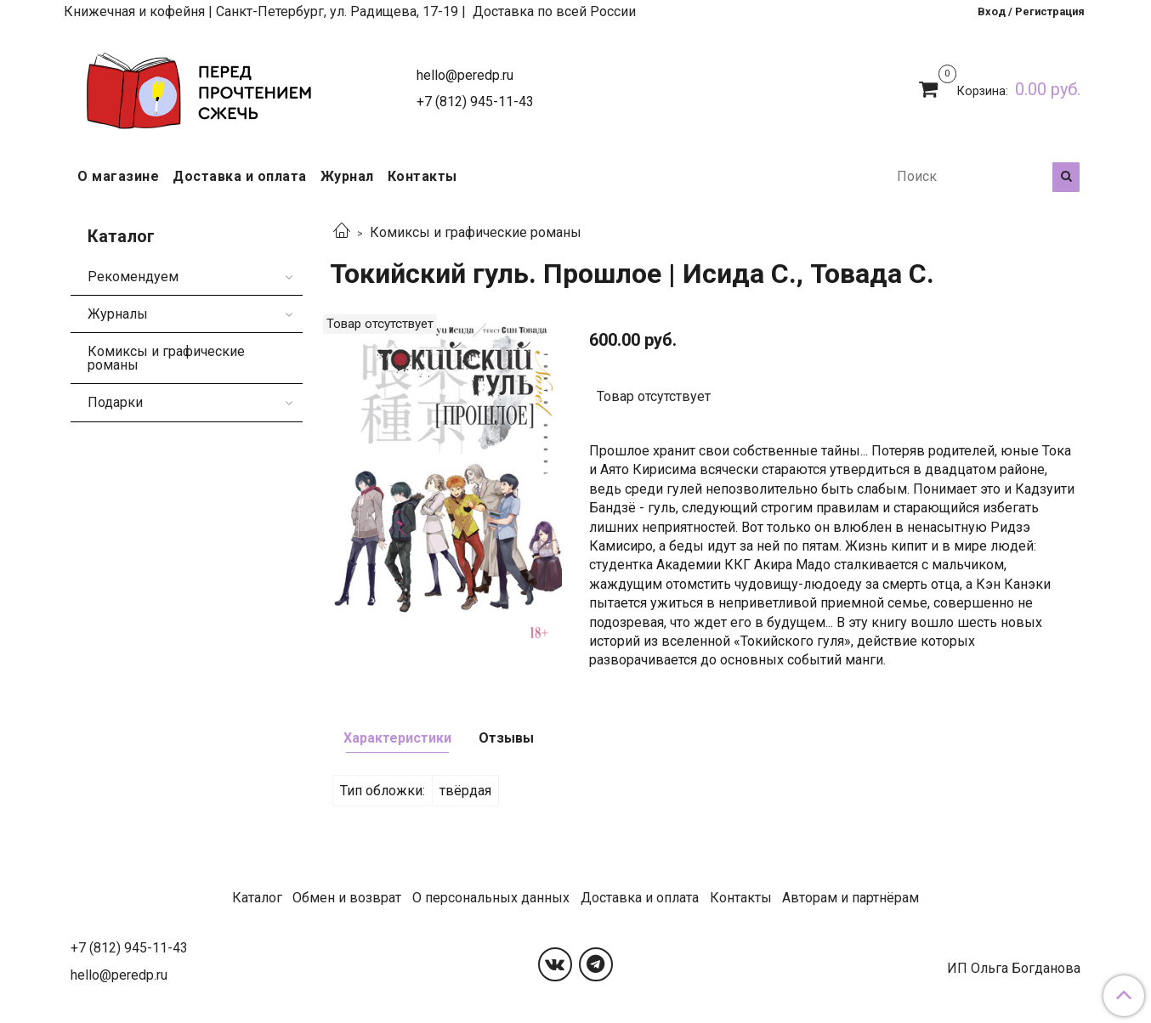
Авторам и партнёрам (850, 898)
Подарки (115, 402)
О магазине (118, 176)
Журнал (347, 176)
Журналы (118, 314)
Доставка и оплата (240, 176)
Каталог (257, 898)
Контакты (422, 176)
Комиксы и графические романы (475, 232)
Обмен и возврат (346, 898)
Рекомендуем (133, 276)
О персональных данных (491, 898)
